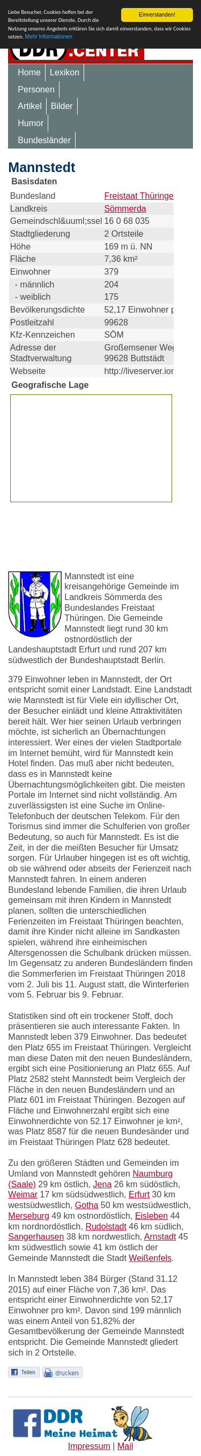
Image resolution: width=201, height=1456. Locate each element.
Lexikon (64, 72)
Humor (30, 123)
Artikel (29, 106)
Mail (125, 1446)
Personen (36, 89)
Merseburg (28, 1215)
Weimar (23, 1194)
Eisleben (151, 1215)
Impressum (89, 1446)
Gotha (87, 1205)
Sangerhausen (36, 1236)
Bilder (62, 106)
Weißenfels (150, 1258)
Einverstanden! (157, 15)
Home (29, 72)
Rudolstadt (105, 1226)
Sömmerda (125, 208)
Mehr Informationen (48, 37)
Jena (102, 1184)
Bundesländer (44, 140)
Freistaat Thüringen (141, 195)
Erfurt (139, 1194)
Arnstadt (160, 1236)
